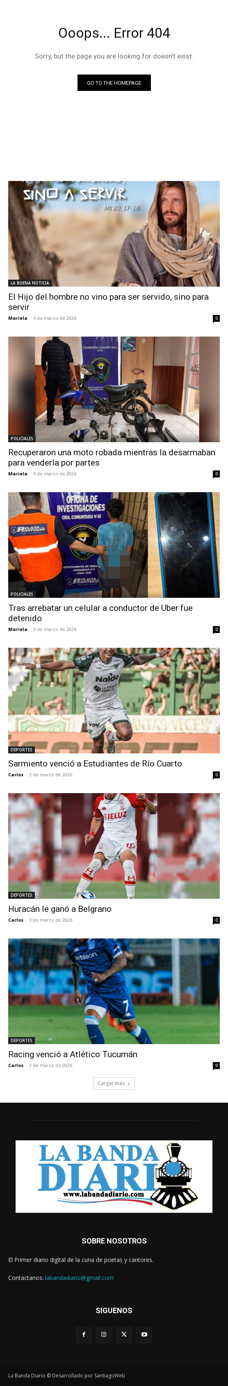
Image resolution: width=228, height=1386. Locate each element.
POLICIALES (22, 438)
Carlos (15, 774)
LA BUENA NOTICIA (30, 283)
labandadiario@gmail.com (79, 1278)
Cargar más (114, 1083)
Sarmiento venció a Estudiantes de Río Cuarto (95, 764)
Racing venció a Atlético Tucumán (72, 1054)
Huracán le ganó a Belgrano (60, 909)
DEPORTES (21, 750)
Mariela (17, 318)
